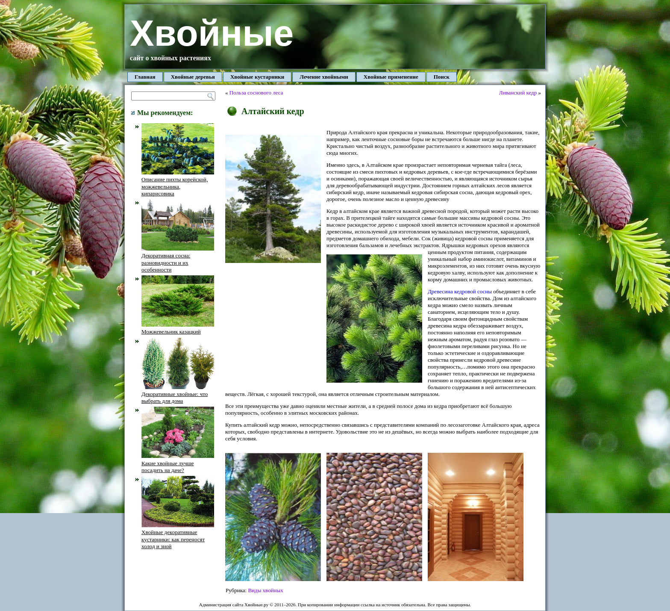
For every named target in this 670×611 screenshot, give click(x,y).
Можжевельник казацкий (177, 328)
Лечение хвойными (324, 77)
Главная (145, 77)
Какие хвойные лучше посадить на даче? (177, 463)
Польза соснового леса (256, 92)
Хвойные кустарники (257, 77)
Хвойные (212, 33)
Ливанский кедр (518, 92)
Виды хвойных (265, 590)
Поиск (442, 77)
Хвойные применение (391, 77)
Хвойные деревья (193, 77)
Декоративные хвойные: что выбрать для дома (177, 394)
